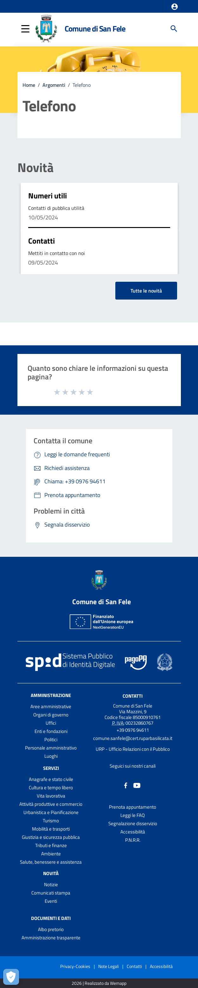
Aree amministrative (50, 706)
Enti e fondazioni (51, 731)
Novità (35, 167)
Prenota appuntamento (132, 807)
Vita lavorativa (51, 795)
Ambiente (51, 853)
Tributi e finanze (51, 845)
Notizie (51, 884)
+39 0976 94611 (133, 730)
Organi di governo (50, 714)
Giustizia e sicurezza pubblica (51, 837)
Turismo (51, 820)
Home (28, 85)
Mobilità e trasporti (51, 829)
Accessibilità (132, 831)
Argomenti (53, 85)
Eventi (51, 901)
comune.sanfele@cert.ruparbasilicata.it (132, 738)
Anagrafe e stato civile (51, 779)
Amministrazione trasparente (51, 937)
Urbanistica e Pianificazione (51, 812)
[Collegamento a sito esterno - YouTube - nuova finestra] (137, 785)
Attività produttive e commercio (50, 804)
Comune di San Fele (95, 29)
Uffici (51, 723)
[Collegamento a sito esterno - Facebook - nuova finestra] (126, 785)
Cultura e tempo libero (51, 787)
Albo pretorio (51, 929)
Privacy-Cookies (75, 966)
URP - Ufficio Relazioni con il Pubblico (133, 749)
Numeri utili (47, 195)
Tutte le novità (146, 290)
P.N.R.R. (132, 840)
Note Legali (108, 966)
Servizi (51, 768)
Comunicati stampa (50, 892)
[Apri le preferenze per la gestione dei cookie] (11, 977)
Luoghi (51, 756)
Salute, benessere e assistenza (51, 862)
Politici (50, 739)
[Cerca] (174, 29)
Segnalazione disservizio (132, 823)
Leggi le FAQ (132, 815)
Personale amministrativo (51, 747)
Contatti (41, 240)
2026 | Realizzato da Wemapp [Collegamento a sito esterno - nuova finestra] (99, 983)
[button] (174, 6)
